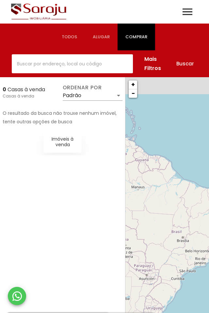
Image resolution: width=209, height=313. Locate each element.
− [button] (133, 93)
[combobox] (72, 63)
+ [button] (133, 84)
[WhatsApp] (17, 296)
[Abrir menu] (187, 11)
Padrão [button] (72, 95)
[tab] (69, 37)
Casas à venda (18, 96)
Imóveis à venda (62, 142)
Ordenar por (82, 87)
